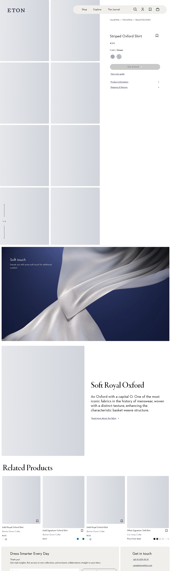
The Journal (114, 9)
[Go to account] (142, 9)
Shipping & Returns (135, 87)
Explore (97, 9)
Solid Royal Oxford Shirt (13, 527)
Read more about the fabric (105, 418)
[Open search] (135, 9)
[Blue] (112, 57)
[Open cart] (157, 9)
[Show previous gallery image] (4, 210)
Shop (84, 9)
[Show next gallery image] (4, 231)
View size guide (117, 74)
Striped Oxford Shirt (143, 20)
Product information (135, 82)
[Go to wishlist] (150, 9)
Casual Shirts (114, 20)
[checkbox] (157, 37)
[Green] (119, 57)
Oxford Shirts (127, 20)
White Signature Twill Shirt (138, 531)
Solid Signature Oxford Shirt (55, 531)
